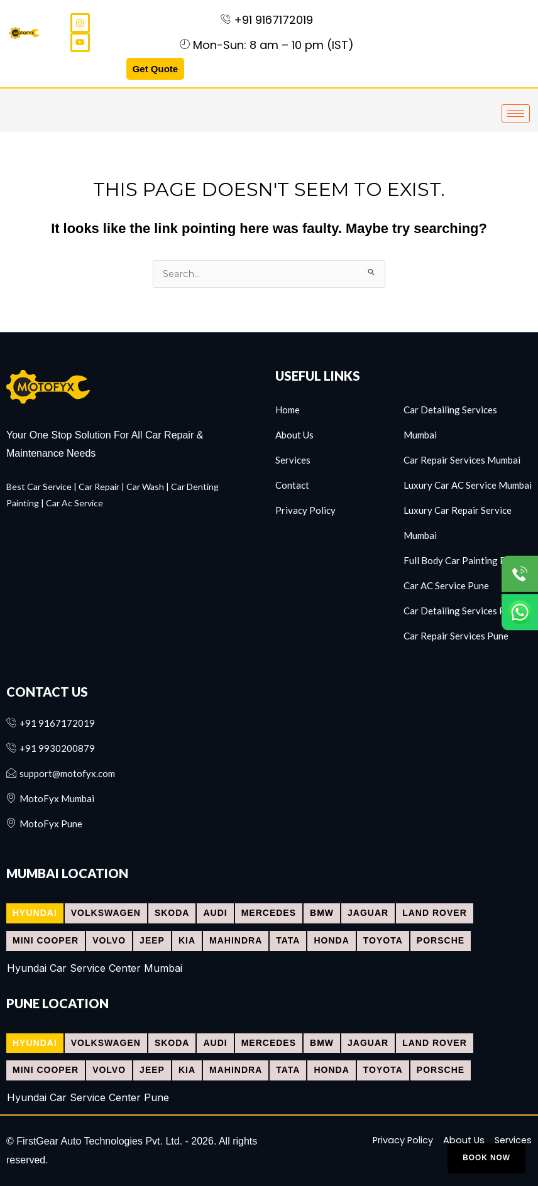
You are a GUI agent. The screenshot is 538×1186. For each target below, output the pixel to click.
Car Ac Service (74, 503)
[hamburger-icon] (516, 113)
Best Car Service (39, 486)
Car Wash (145, 486)
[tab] (34, 913)
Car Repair (99, 486)
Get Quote (155, 68)
